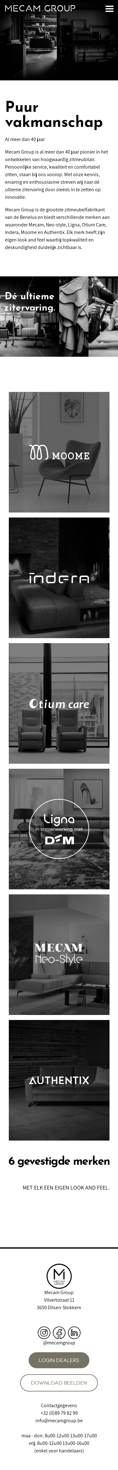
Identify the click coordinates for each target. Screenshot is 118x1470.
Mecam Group (59, 1292)
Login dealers (59, 1360)
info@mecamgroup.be (59, 1420)
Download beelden (59, 1383)
